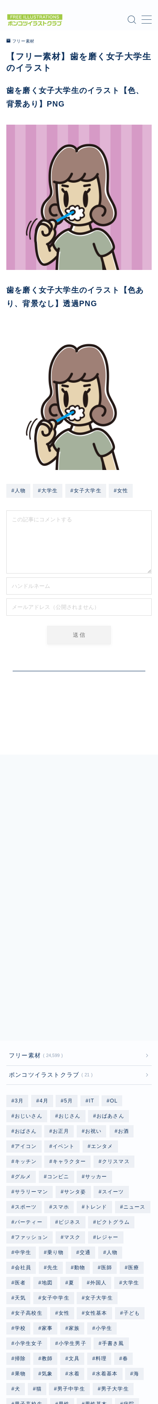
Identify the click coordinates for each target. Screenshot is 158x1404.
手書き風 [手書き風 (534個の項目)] (113, 1192)
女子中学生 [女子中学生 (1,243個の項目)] (56, 1146)
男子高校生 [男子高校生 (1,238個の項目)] (29, 1252)
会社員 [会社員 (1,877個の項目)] (23, 1116)
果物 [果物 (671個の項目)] (20, 1222)
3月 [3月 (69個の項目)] (19, 949)
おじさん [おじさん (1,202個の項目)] (69, 964)
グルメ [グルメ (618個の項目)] (23, 1025)
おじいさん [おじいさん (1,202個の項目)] (29, 964)
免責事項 (110, 1372)
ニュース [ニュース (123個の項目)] (134, 1055)
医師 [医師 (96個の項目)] (106, 1116)
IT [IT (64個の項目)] (91, 949)
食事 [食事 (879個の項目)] (20, 1313)
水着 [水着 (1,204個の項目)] (74, 1222)
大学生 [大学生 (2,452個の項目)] (131, 1131)
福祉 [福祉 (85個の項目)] (47, 1268)
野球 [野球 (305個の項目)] (117, 1283)
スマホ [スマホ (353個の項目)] (61, 1055)
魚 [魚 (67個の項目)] (50, 1328)
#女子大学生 (86, 491)
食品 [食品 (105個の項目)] (47, 1313)
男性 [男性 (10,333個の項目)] (63, 1252)
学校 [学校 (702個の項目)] (20, 1177)
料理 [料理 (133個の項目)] (101, 1207)
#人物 (18, 491)
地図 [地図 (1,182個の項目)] (47, 1131)
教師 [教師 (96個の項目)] (47, 1207)
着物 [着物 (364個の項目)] (20, 1268)
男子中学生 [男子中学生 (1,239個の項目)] (71, 1237)
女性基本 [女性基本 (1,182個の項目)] (96, 1161)
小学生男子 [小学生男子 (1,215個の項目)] (72, 1192)
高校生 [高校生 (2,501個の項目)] (109, 1313)
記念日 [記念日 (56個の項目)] (50, 1283)
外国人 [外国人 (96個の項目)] (98, 1131)
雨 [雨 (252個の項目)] (71, 1298)
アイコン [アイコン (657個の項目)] (26, 995)
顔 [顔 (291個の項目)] (92, 1298)
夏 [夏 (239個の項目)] (71, 1131)
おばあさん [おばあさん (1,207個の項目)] (110, 964)
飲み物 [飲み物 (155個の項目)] (77, 1313)
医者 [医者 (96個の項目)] (20, 1131)
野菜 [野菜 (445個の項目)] (20, 1298)
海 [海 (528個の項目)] (136, 1222)
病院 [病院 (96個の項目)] (128, 1252)
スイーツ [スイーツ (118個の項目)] (113, 1040)
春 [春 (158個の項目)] (125, 1207)
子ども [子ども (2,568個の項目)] (131, 1161)
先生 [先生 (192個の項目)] (52, 1116)
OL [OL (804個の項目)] (114, 949)
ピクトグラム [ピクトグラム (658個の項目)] (113, 1070)
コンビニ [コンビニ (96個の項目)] (58, 1025)
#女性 (121, 491)
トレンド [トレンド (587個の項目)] (96, 1055)
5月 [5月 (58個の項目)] (68, 949)
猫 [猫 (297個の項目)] (39, 1237)
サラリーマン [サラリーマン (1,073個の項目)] (31, 1040)
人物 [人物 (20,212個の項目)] (112, 1101)
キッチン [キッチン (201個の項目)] (26, 1010)
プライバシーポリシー (63, 1372)
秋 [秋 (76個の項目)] (71, 1268)
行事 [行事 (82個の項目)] (20, 1283)
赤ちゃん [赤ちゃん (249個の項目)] (85, 1283)
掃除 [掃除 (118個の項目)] (20, 1207)
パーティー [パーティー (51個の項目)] (29, 1070)
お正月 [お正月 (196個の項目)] (61, 979)
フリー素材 (20, 41)
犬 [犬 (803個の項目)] (17, 1237)
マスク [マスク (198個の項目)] (72, 1086)
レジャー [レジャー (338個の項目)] (107, 1086)
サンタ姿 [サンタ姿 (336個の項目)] (75, 1040)
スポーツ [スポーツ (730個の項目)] (26, 1055)
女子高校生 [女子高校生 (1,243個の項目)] (29, 1161)
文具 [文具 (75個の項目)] (74, 1207)
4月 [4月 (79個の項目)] (43, 949)
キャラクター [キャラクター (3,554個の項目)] (69, 1010)
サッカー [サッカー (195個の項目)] (96, 1025)
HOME (14, 1353)
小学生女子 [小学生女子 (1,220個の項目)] (29, 1192)
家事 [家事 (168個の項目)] (47, 1177)
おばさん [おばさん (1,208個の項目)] (26, 979)
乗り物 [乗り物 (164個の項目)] (55, 1101)
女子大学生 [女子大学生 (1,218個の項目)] (99, 1146)
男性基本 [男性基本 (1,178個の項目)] (96, 1252)
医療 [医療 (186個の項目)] (133, 1116)
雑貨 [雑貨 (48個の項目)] (47, 1298)
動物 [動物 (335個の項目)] (79, 1116)
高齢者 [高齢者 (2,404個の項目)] (23, 1328)
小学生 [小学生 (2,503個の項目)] (104, 1177)
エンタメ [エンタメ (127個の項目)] (102, 995)
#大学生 (48, 491)
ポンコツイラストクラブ (49, 923)
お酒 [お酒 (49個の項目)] (123, 979)
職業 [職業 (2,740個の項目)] (95, 1268)
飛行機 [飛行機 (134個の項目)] (119, 1298)
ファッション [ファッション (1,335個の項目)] (31, 1086)
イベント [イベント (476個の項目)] (64, 995)
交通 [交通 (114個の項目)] (85, 1101)
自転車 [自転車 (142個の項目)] (125, 1268)
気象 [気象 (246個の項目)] (47, 1222)
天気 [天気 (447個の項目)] (20, 1146)
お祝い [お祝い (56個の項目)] (93, 979)
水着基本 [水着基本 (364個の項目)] (107, 1222)
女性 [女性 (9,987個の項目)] (63, 1161)
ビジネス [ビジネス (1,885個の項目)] (69, 1070)
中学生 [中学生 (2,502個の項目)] (23, 1101)
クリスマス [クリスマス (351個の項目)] (116, 1010)
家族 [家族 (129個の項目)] (74, 1177)
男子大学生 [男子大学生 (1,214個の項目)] (115, 1237)
